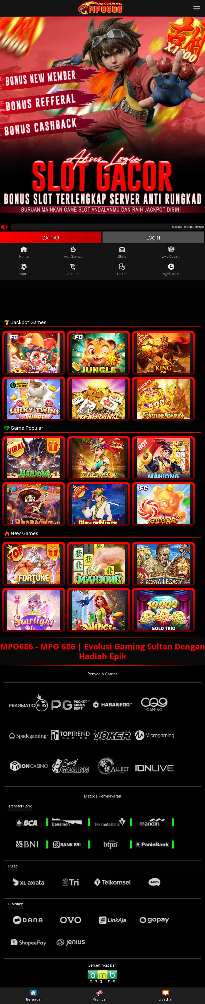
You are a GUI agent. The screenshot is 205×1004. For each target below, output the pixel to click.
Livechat (165, 996)
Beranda (33, 996)
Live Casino (171, 252)
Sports (24, 270)
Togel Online (171, 270)
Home (24, 252)
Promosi (100, 996)
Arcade (73, 270)
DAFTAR (51, 237)
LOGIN (153, 237)
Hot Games (73, 252)
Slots (122, 252)
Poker (122, 270)
